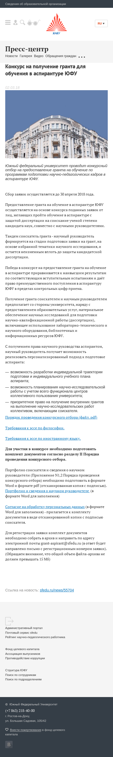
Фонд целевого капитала (22, 649)
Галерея (26, 56)
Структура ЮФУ (16, 670)
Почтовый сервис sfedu (21, 632)
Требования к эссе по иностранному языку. (43, 438)
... (81, 56)
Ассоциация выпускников (22, 653)
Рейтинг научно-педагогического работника (35, 637)
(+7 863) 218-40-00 (20, 710)
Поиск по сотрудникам (20, 674)
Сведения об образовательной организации (35, 3)
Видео (39, 56)
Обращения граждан (60, 56)
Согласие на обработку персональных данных (45, 506)
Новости (11, 56)
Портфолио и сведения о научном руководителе (47, 490)
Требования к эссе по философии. (34, 427)
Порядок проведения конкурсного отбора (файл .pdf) (51, 417)
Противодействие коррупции (25, 658)
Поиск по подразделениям (23, 679)
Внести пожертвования (25, 729)
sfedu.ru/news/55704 (57, 590)
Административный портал (23, 628)
